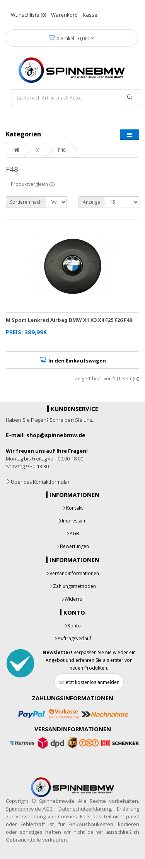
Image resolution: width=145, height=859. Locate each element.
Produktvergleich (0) (33, 184)
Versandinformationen (72, 573)
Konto (72, 625)
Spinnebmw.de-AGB (29, 808)
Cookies (67, 816)
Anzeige (91, 202)
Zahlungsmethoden (72, 586)
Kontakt (73, 508)
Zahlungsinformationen (72, 698)
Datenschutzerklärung (84, 808)
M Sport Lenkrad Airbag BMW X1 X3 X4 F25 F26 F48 (69, 319)
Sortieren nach (26, 202)
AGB (72, 533)
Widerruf (72, 599)
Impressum (72, 520)
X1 (38, 150)
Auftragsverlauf (72, 638)
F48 (62, 150)
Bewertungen (72, 546)
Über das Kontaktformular (38, 481)
